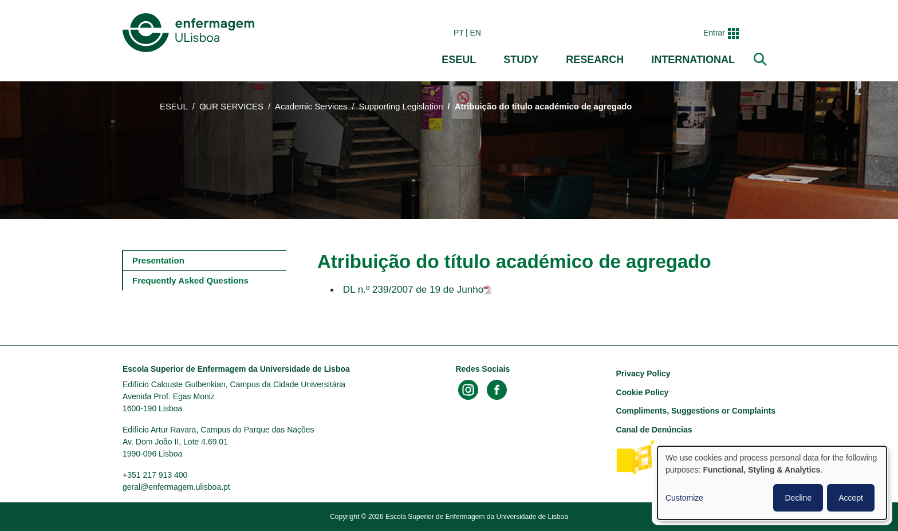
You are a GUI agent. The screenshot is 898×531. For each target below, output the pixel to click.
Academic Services (311, 106)
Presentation (158, 260)
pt (459, 32)
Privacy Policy (643, 373)
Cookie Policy (642, 392)
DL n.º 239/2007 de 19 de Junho (413, 289)
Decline (798, 497)
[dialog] (772, 483)
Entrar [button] (714, 32)
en (475, 32)
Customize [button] (684, 497)
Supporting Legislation (401, 106)
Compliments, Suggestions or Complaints (695, 410)
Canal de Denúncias (654, 429)
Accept (850, 497)
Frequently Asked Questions (190, 280)
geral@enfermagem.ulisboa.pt (176, 486)
